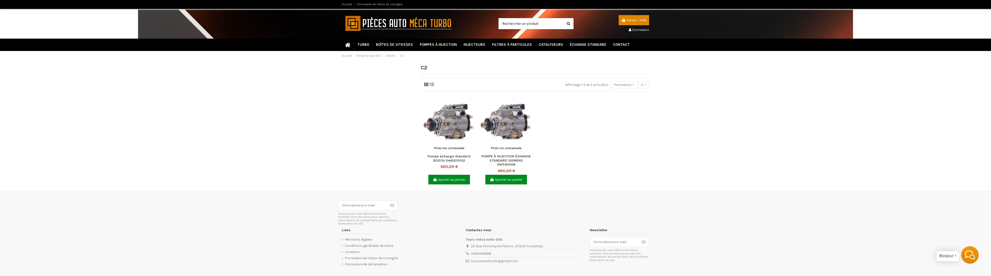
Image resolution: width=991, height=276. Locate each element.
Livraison (352, 252)
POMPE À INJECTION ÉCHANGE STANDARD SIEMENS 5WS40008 (506, 160)
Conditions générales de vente (369, 246)
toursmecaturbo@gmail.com (494, 261)
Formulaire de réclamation (366, 264)
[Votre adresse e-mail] (362, 205)
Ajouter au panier (449, 179)
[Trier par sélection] (624, 84)
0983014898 (481, 253)
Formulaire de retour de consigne (380, 4)
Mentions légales (358, 239)
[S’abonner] (392, 205)
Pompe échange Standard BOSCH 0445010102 (449, 158)
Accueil (347, 4)
